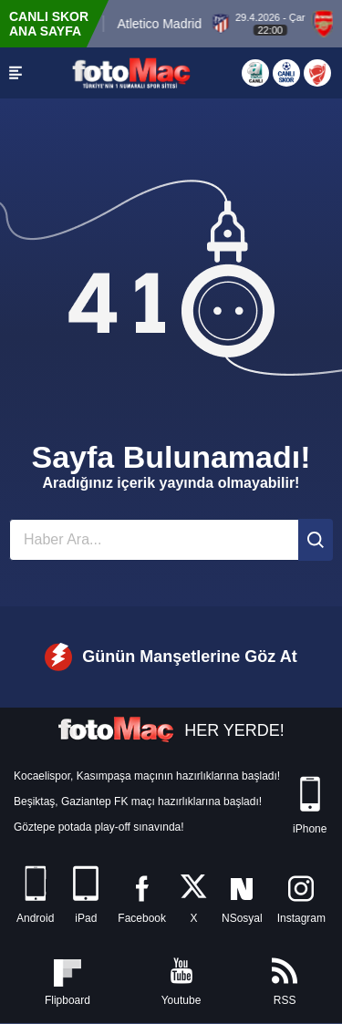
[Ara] (315, 540)
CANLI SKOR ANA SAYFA (48, 23)
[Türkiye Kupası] (317, 73)
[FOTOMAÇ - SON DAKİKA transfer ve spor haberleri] (131, 72)
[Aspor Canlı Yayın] (255, 73)
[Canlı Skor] (286, 73)
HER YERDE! (171, 730)
